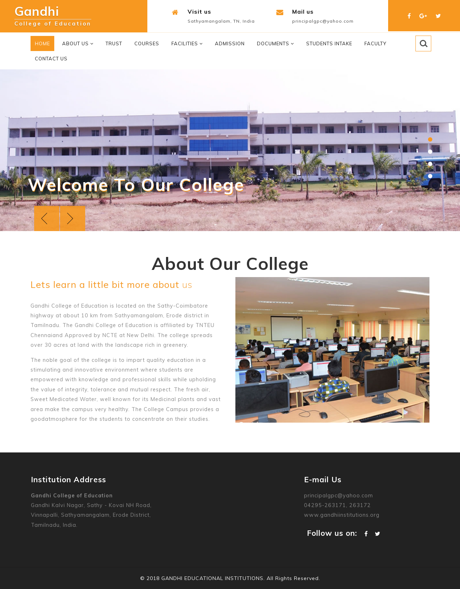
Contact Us (51, 58)
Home (42, 43)
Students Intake (329, 43)
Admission (230, 43)
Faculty (375, 43)
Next (72, 218)
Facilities (187, 43)
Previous (46, 218)
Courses (146, 43)
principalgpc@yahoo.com (323, 21)
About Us (77, 43)
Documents (275, 43)
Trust (114, 43)
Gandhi (52, 13)
